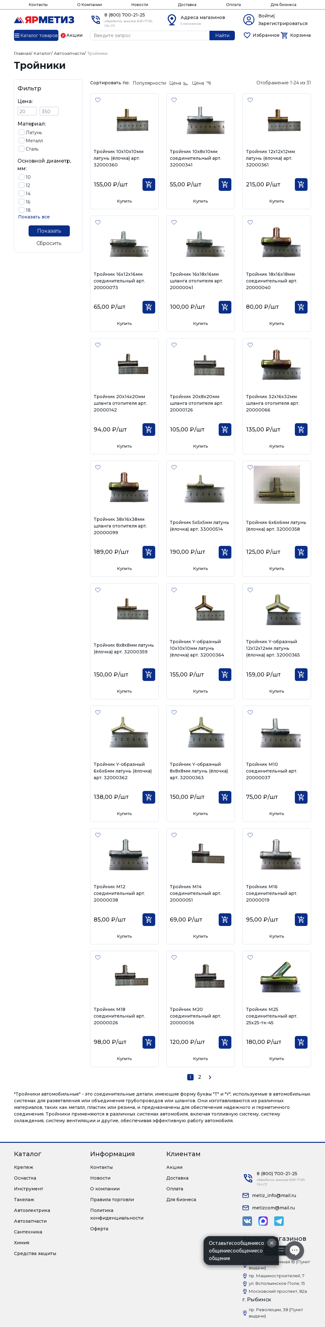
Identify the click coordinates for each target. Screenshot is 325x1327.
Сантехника (28, 1232)
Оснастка (25, 1178)
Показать (49, 231)
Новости (139, 4)
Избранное (266, 35)
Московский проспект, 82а (278, 1291)
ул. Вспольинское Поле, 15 (277, 1283)
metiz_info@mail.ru (274, 1195)
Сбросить (49, 243)
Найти (222, 35)
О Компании (89, 4)
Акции (174, 1167)
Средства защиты (35, 1253)
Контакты (38, 4)
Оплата (233, 4)
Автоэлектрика (32, 1210)
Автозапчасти (30, 1221)
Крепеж (23, 1167)
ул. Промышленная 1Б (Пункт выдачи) (279, 1265)
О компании (105, 1189)
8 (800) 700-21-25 (124, 15)
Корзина (300, 35)
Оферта (99, 1229)
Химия (21, 1243)
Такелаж (24, 1199)
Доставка (187, 4)
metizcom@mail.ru (273, 1208)
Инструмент (28, 1189)
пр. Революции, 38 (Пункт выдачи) (276, 1312)
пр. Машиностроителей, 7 (276, 1275)
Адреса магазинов (203, 17)
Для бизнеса (283, 4)
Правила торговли (112, 1199)
